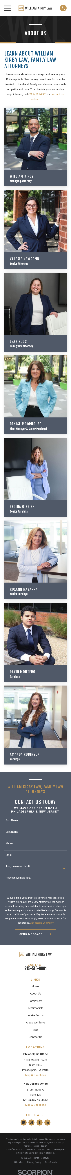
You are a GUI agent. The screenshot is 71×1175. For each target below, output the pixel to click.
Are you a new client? (18, 866)
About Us (35, 993)
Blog (35, 1030)
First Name (12, 820)
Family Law (35, 1001)
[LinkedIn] (47, 1122)
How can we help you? (18, 877)
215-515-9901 (35, 968)
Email (9, 854)
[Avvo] (31, 1122)
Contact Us (35, 1037)
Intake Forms (36, 1015)
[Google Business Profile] (23, 1122)
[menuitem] (18, 1162)
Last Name (12, 831)
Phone (9, 843)
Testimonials (35, 1008)
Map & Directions (35, 1075)
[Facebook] (39, 1122)
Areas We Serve (35, 1022)
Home (35, 986)
